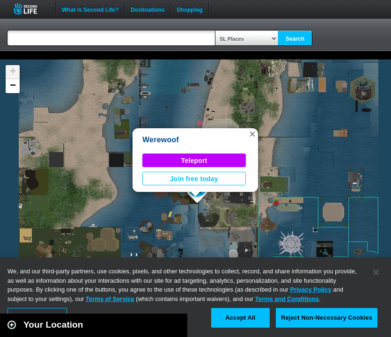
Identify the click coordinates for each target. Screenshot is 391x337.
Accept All (240, 317)
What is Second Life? (90, 9)
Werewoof (160, 140)
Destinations (147, 9)
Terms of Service (110, 298)
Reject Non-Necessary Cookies (326, 317)
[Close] (376, 272)
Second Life (30, 8)
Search (295, 39)
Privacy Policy (310, 289)
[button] (252, 133)
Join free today (194, 179)
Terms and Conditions (287, 298)
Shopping (189, 9)
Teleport (194, 160)
